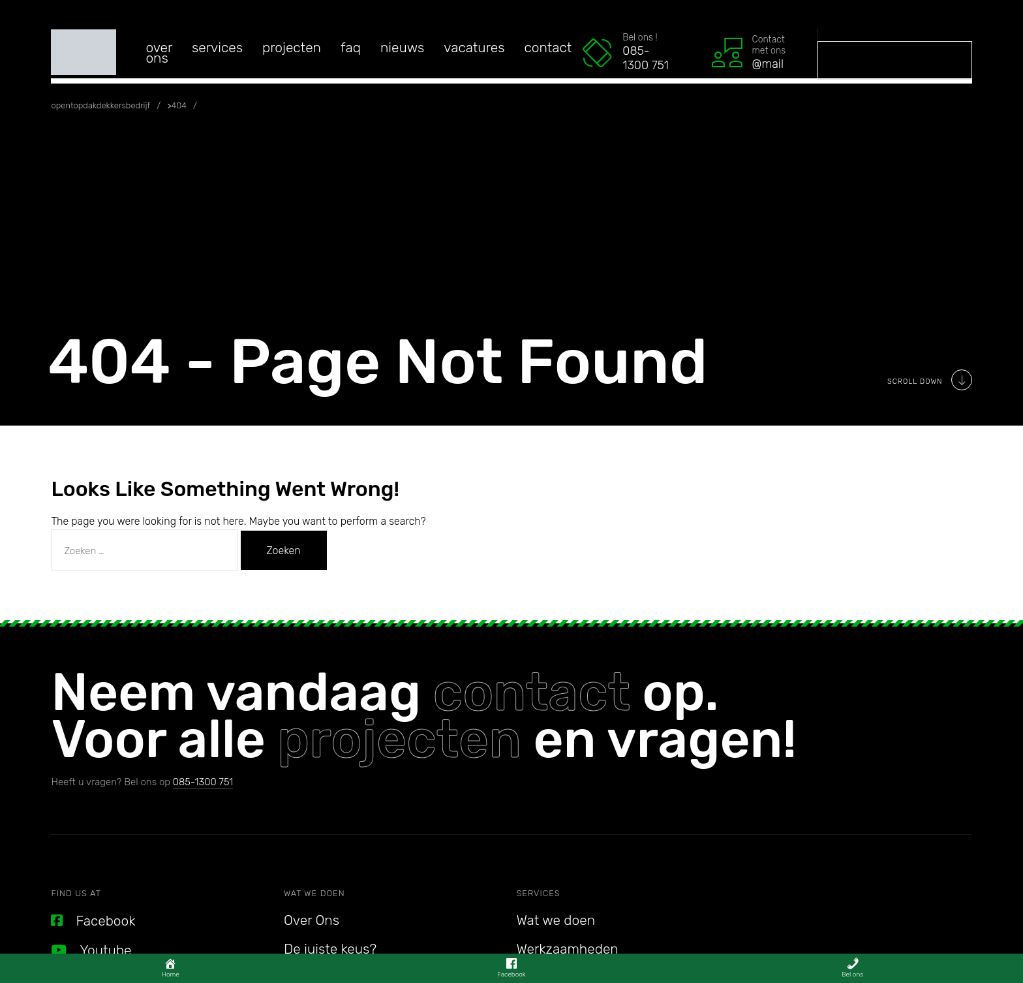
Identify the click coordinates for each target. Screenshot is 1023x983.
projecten (399, 739)
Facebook (93, 921)
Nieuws (402, 47)
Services (538, 893)
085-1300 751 (203, 782)
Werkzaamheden (567, 949)
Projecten (291, 47)
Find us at (75, 893)
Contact (548, 47)
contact (531, 692)
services (217, 47)
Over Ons (158, 52)
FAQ (351, 47)
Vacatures (474, 47)
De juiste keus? (330, 949)
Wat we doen (314, 893)
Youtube (91, 950)
